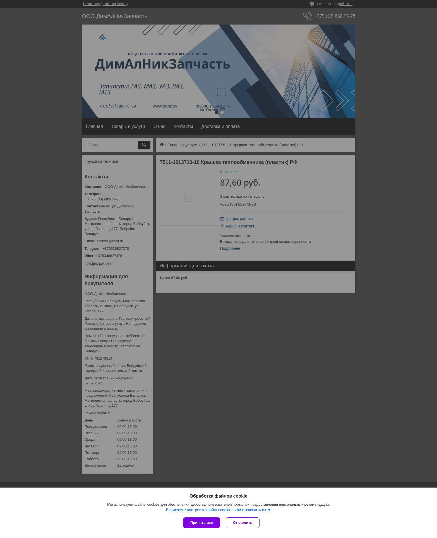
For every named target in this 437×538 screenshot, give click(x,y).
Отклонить (242, 522)
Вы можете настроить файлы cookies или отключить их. (216, 510)
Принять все (201, 522)
